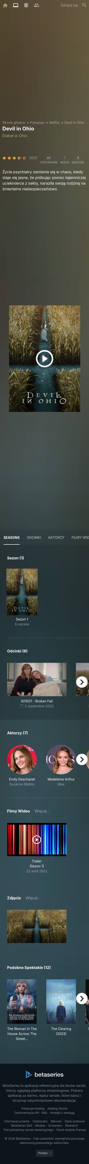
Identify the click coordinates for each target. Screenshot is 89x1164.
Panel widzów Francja (71, 1130)
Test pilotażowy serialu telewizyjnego (28, 1130)
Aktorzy (56, 537)
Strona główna (13, 122)
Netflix (54, 122)
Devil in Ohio (74, 122)
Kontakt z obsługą (62, 1113)
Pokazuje (37, 122)
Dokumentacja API (26, 1113)
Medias (40, 1125)
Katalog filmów (58, 1108)
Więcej (41, 811)
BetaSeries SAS (21, 1125)
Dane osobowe (75, 1121)
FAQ (44, 1113)
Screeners (55, 1125)
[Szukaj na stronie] (84, 5)
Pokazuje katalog (32, 1108)
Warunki (56, 1121)
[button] (22, 766)
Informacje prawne (16, 1121)
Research (71, 1125)
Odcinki (34, 537)
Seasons (12, 537)
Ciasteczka (40, 1121)
